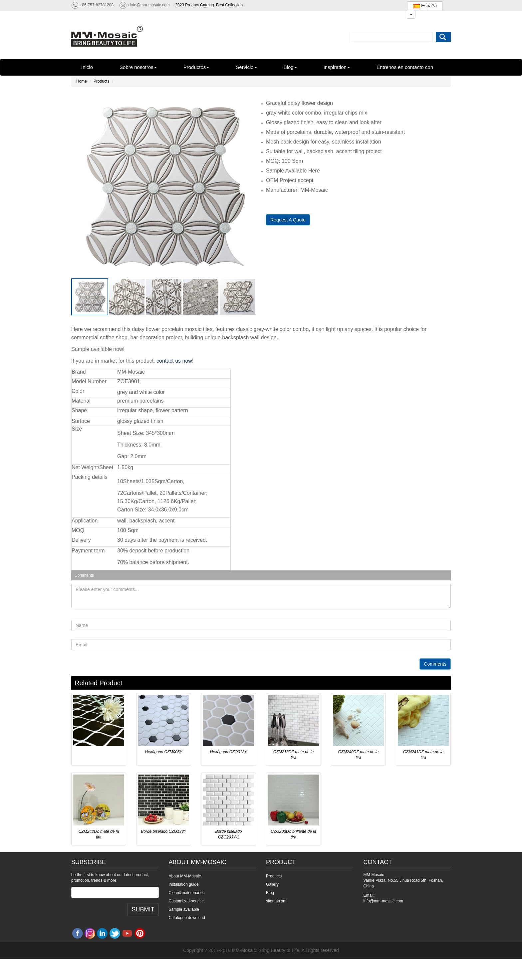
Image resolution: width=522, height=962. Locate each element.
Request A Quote (288, 219)
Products (101, 81)
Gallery (272, 884)
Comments (435, 664)
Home (81, 81)
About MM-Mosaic (185, 876)
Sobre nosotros (138, 67)
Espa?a (425, 5)
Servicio (246, 67)
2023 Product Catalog (194, 5)
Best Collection (229, 5)
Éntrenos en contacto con (405, 67)
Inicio (87, 67)
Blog (290, 67)
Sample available (184, 909)
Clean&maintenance (187, 892)
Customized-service (186, 901)
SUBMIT (142, 909)
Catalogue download (187, 917)
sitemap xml (276, 901)
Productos (196, 67)
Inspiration (337, 67)
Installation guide (184, 884)
